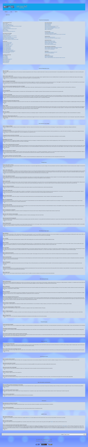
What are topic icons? (6, 62)
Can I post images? (5, 58)
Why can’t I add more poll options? (7, 45)
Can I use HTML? (5, 56)
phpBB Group (28, 417)
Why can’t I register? (5, 30)
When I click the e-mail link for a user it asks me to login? (10, 39)
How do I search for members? (49, 43)
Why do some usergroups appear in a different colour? (52, 27)
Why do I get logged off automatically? (8, 25)
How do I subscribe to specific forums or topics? (51, 48)
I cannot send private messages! (49, 32)
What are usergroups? (48, 25)
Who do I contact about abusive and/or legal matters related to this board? (55, 57)
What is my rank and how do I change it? (8, 38)
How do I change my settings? (7, 34)
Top (4, 73)
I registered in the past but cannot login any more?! (10, 28)
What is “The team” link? (48, 29)
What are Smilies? (5, 57)
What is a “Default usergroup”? (49, 28)
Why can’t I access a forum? (7, 47)
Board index (8, 14)
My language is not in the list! (7, 36)
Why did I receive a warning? (7, 49)
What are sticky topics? (6, 60)
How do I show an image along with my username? (10, 37)
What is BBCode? (5, 55)
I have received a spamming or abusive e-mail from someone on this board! (55, 34)
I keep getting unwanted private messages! (51, 33)
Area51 (52, 421)
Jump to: (62, 434)
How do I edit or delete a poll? (7, 46)
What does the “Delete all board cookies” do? (9, 31)
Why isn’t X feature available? (49, 56)
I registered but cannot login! (7, 27)
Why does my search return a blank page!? (51, 42)
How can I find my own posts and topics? (50, 44)
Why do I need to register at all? (7, 24)
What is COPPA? (5, 29)
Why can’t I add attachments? (7, 48)
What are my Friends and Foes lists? (50, 37)
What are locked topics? (6, 61)
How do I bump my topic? (6, 52)
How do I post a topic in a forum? (7, 42)
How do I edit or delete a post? (7, 43)
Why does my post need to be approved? (8, 51)
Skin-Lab (48, 439)
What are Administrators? (48, 23)
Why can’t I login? (5, 23)
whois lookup (65, 425)
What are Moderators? (48, 24)
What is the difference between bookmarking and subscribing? (53, 47)
